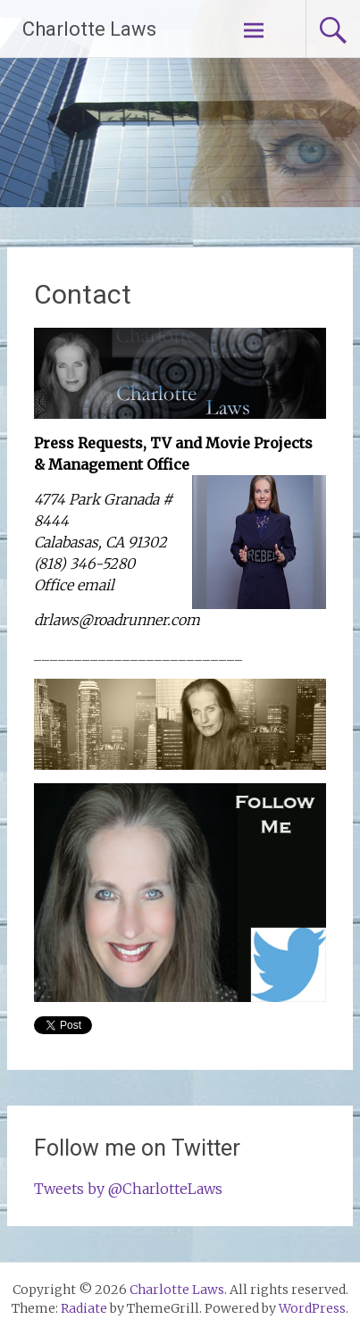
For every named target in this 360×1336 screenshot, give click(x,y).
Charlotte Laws (89, 29)
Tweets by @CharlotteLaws (128, 1189)
